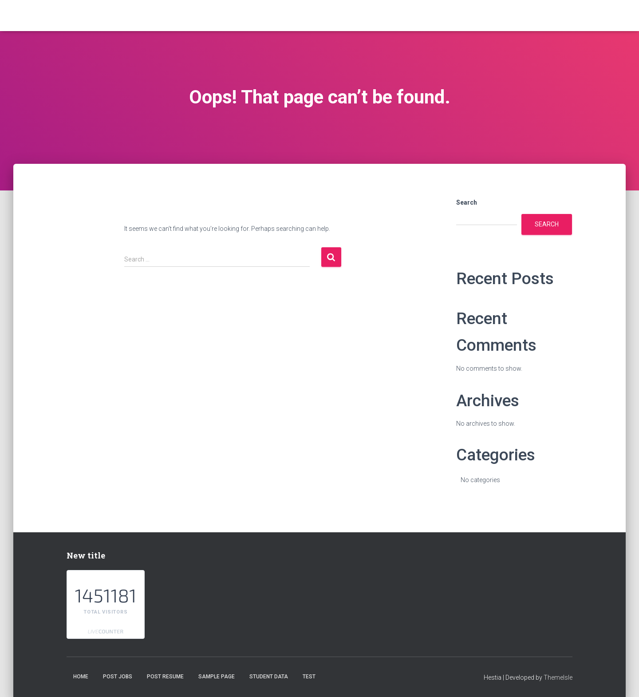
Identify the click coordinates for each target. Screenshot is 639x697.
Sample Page (216, 676)
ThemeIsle (558, 677)
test (309, 676)
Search (466, 202)
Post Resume (165, 676)
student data (268, 676)
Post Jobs (117, 676)
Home (80, 676)
